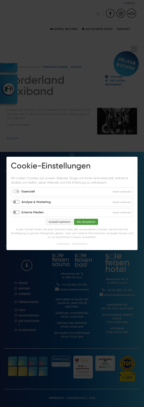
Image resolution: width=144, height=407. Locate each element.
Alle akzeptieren (86, 221)
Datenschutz (79, 243)
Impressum (63, 243)
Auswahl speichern (60, 221)
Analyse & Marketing (36, 202)
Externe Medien (32, 212)
